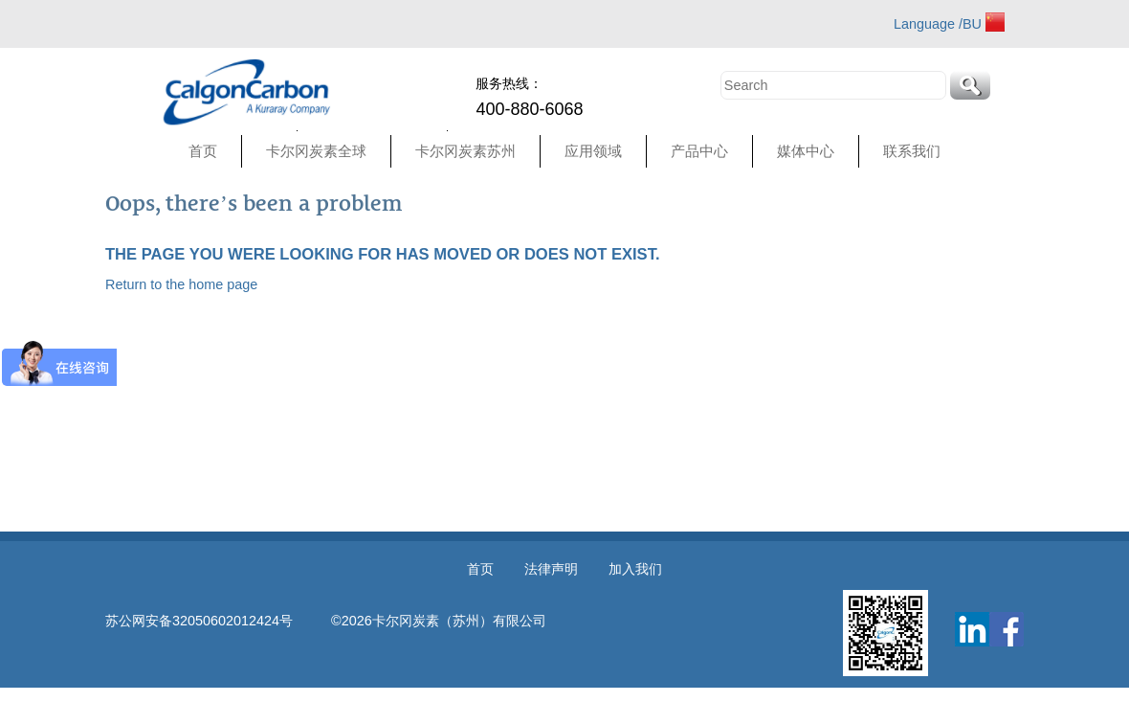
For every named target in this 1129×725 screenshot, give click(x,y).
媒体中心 (805, 151)
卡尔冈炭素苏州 (465, 151)
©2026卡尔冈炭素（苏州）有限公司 (438, 620)
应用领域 (593, 151)
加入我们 (635, 569)
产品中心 (699, 151)
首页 (202, 151)
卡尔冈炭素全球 (316, 151)
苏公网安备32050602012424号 (218, 620)
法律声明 (551, 569)
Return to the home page (181, 284)
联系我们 (912, 151)
